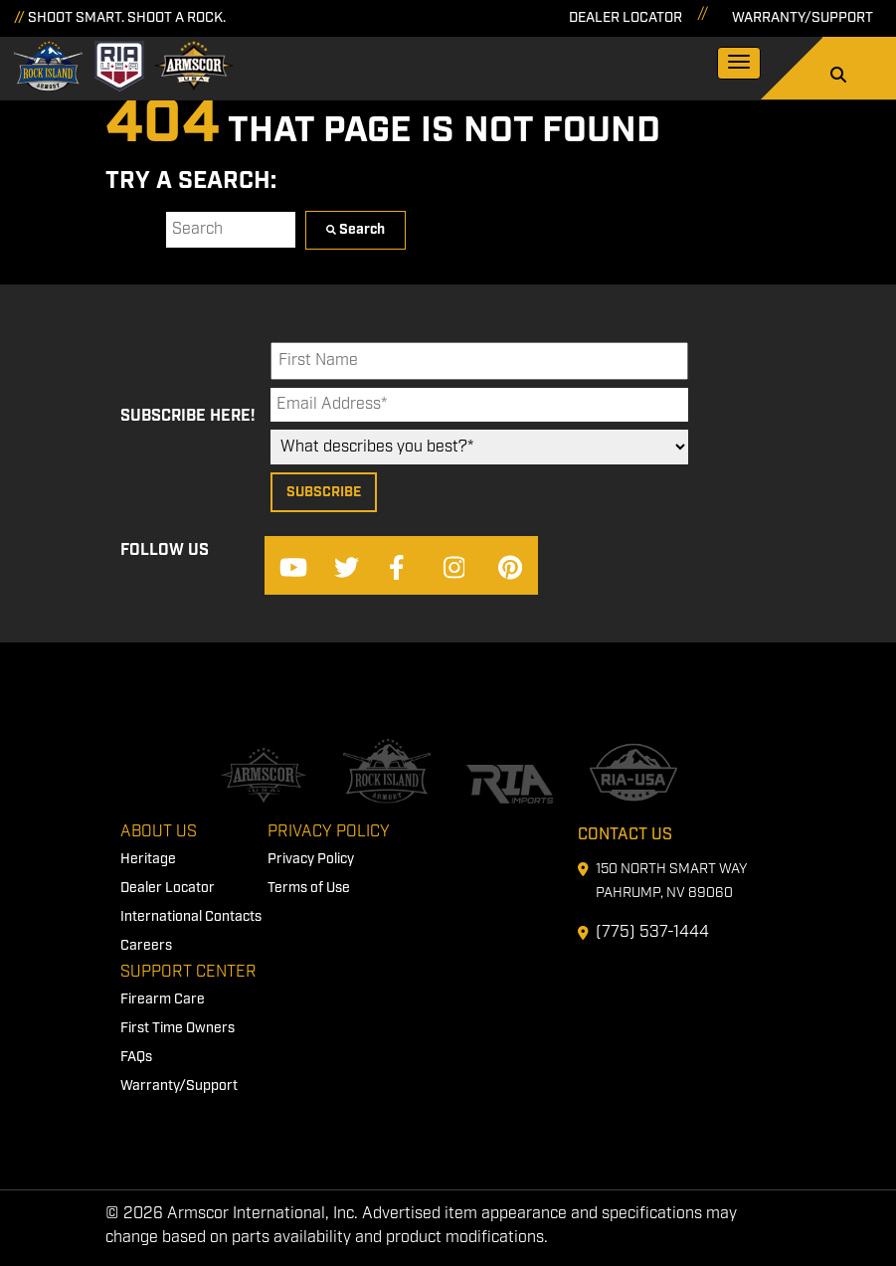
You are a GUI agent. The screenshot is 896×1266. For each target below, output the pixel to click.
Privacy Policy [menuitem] (329, 831)
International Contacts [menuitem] (191, 917)
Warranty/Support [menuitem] (179, 1086)
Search (130, 229)
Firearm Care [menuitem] (162, 999)
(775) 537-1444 (652, 932)
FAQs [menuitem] (136, 1057)
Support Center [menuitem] (188, 972)
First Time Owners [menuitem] (177, 1028)
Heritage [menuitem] (148, 859)
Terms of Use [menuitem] (309, 888)
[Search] (838, 76)
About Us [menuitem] (158, 831)
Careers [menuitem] (146, 946)
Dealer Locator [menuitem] (167, 888)
